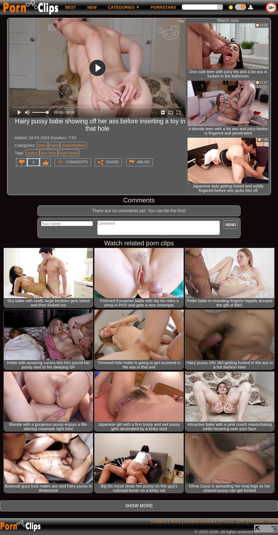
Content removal (199, 521)
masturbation (73, 145)
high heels (68, 153)
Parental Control (263, 521)
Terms (175, 521)
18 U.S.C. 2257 (231, 521)
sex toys (48, 153)
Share (112, 162)
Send (230, 225)
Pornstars (163, 7)
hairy (54, 145)
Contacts (158, 521)
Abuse (143, 162)
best (70, 7)
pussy (32, 153)
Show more (139, 505)
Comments (77, 162)
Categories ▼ (124, 7)
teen (42, 145)
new (92, 7)
